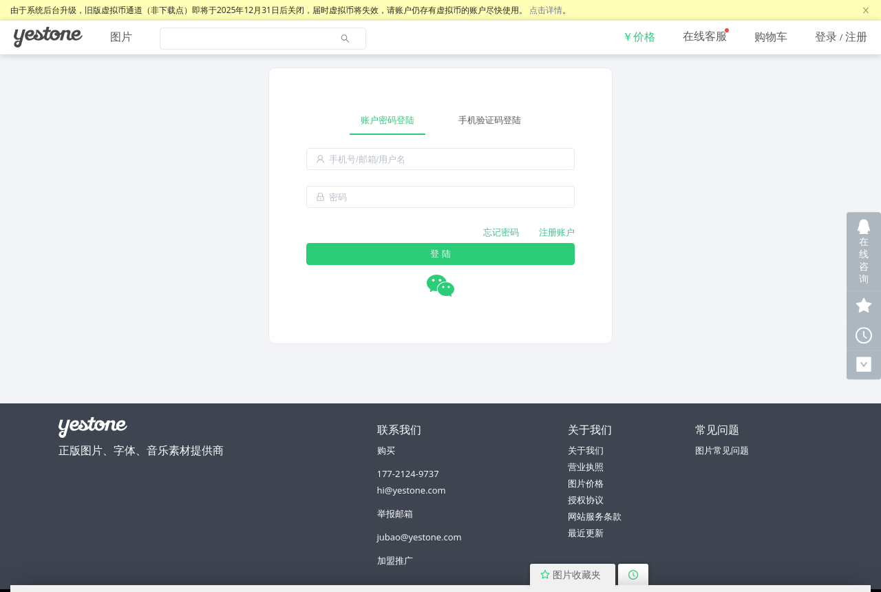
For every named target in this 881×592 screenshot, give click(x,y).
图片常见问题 (722, 450)
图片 (121, 36)
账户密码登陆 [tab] (387, 120)
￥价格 (638, 36)
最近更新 (586, 533)
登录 (826, 36)
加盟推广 (395, 560)
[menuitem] (48, 37)
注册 (856, 36)
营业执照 (586, 467)
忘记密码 (501, 232)
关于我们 (586, 450)
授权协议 (586, 500)
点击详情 (545, 10)
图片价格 (586, 483)
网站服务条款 (595, 516)
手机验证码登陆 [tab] (489, 120)
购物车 (770, 36)
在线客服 (705, 35)
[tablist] (440, 120)
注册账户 (557, 232)
